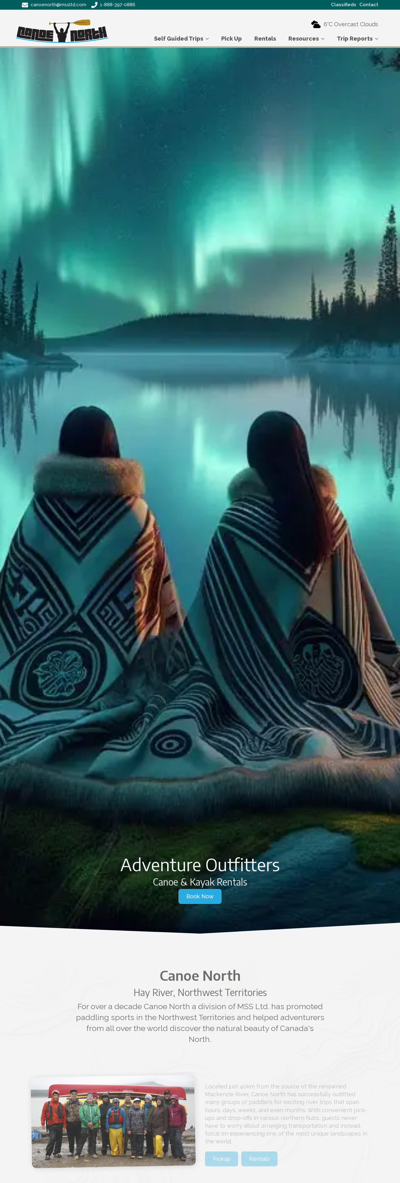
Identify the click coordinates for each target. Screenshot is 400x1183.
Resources (303, 38)
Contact (368, 4)
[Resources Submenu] (325, 39)
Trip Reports (354, 38)
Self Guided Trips (178, 38)
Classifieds (343, 4)
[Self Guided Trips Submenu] (209, 39)
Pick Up (231, 38)
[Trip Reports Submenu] (378, 39)
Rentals (265, 38)
